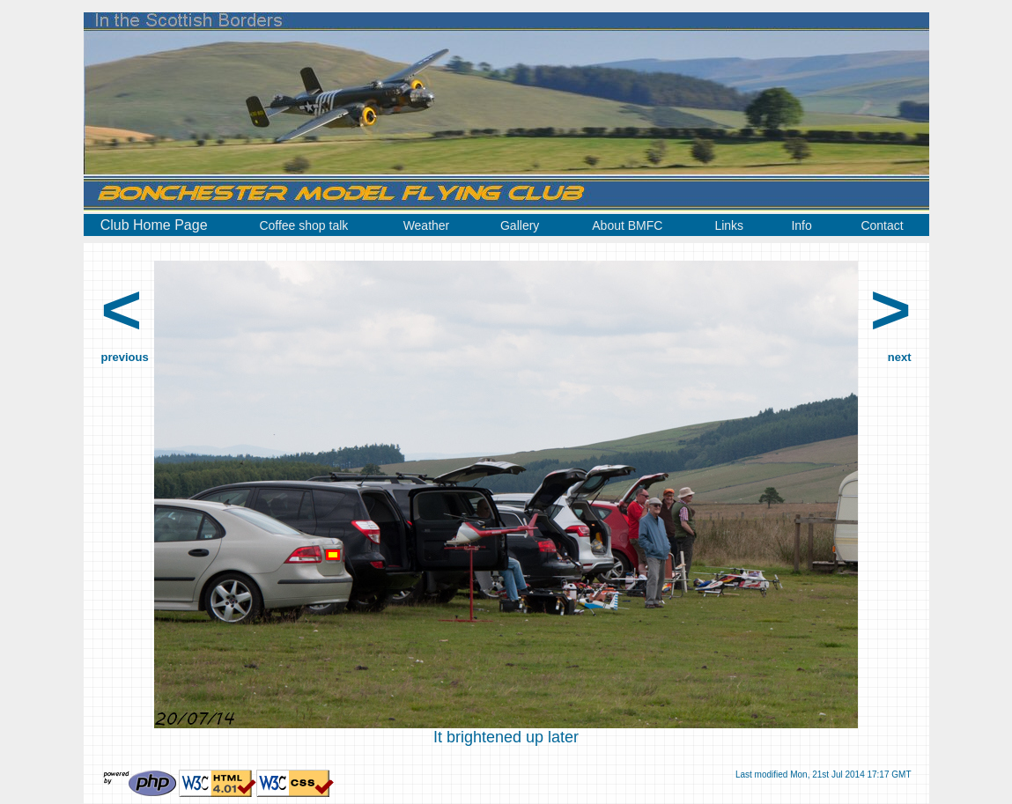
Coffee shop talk (303, 225)
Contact (882, 225)
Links (728, 225)
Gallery (519, 225)
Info (801, 225)
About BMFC (627, 225)
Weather (426, 225)
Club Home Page (154, 225)
